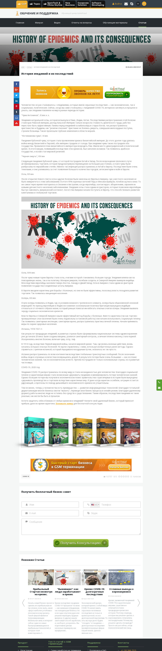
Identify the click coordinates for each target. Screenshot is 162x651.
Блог (23, 67)
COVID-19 (26, 476)
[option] (41, 602)
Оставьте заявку (64, 404)
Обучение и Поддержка (39, 13)
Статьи (29, 67)
